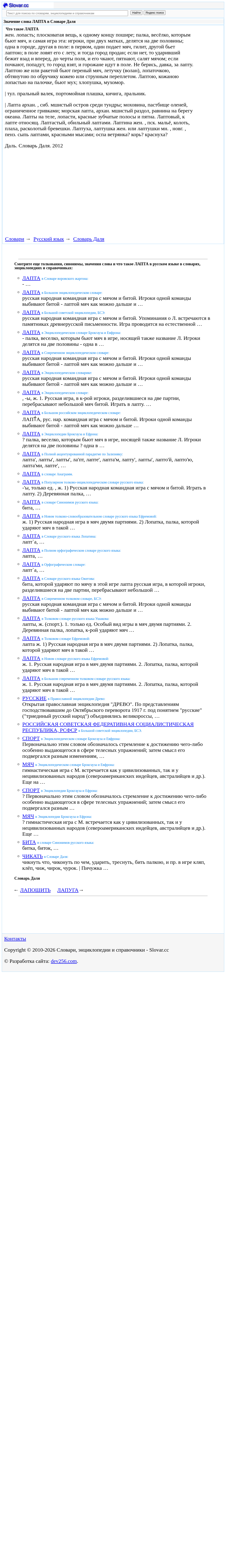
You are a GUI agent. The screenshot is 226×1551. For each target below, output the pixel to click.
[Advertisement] (83, 191)
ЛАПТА (31, 278)
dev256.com (64, 961)
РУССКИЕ (34, 698)
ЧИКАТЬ (32, 856)
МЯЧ (28, 764)
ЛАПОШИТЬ (35, 890)
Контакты (15, 938)
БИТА (29, 842)
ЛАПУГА (68, 890)
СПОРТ (31, 738)
